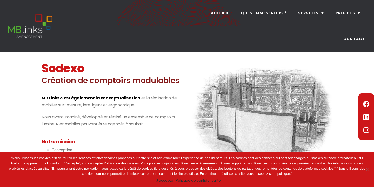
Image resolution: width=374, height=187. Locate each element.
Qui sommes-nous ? (263, 13)
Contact (354, 39)
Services (311, 13)
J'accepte (164, 180)
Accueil (220, 13)
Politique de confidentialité (198, 180)
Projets (348, 13)
